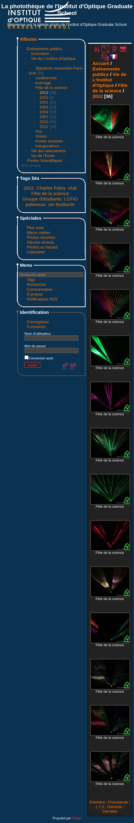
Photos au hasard (42, 247)
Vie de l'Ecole (43, 155)
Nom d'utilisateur (38, 333)
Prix (38, 131)
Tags (31, 279)
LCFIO (71, 198)
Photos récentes (41, 237)
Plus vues (35, 227)
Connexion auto (39, 358)
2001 (44, 102)
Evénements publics (44, 48)
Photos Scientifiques (45, 160)
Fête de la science (51, 87)
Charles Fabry (51, 187)
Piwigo (76, 818)
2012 (44, 92)
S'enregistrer (38, 322)
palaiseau (36, 204)
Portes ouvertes (49, 141)
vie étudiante (61, 204)
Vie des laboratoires (48, 151)
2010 (44, 121)
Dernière (109, 811)
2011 (44, 126)
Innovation (40, 53)
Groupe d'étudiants (41, 198)
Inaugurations (47, 146)
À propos (35, 294)
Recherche (36, 284)
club (72, 187)
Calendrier (36, 252)
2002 (44, 107)
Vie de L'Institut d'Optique (53, 58)
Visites (41, 136)
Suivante (114, 806)
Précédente (118, 802)
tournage (43, 83)
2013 (44, 97)
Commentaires (40, 289)
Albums (28, 39)
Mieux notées (38, 232)
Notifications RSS (42, 299)
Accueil (101, 63)
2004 (44, 112)
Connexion (36, 326)
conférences (46, 78)
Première (97, 802)
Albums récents (40, 242)
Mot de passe (35, 346)
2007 (44, 117)
